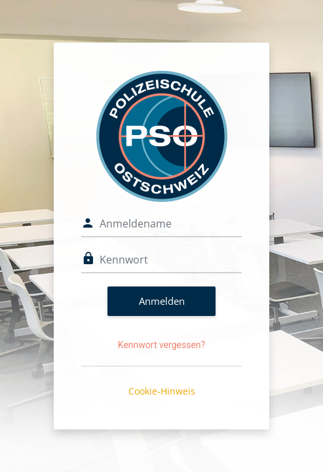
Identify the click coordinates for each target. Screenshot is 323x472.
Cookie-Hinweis (161, 391)
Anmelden (162, 300)
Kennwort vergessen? (161, 345)
